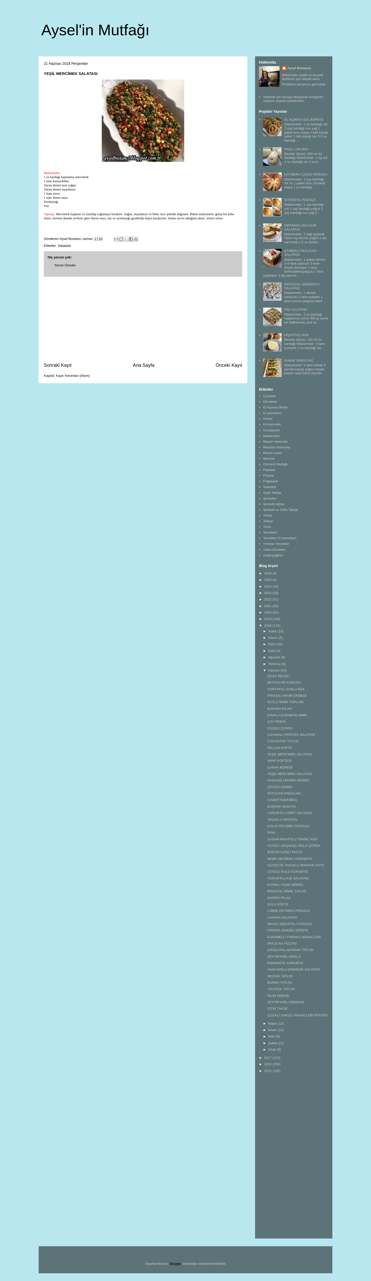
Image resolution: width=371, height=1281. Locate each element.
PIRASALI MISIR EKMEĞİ (286, 696)
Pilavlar (268, 475)
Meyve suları (272, 453)
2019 (268, 619)
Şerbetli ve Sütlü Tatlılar (280, 510)
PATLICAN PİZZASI (282, 943)
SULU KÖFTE (277, 904)
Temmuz (275, 664)
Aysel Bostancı (299, 68)
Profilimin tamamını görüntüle (304, 84)
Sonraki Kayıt (58, 365)
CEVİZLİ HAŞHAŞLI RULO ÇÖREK (294, 846)
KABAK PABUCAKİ (298, 360)
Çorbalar (269, 396)
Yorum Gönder (65, 265)
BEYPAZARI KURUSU (284, 682)
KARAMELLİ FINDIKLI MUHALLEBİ (294, 937)
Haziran (274, 670)
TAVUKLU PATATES (282, 820)
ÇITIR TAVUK (277, 1008)
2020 (268, 612)
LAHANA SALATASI (282, 917)
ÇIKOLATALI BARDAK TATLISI (290, 950)
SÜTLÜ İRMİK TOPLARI (285, 702)
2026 (268, 573)
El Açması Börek (275, 407)
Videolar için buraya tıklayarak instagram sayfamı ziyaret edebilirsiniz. (293, 99)
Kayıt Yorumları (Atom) (73, 376)
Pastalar (269, 470)
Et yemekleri (272, 413)
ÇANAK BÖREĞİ (280, 767)
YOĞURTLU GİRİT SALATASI (289, 813)
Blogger (175, 1264)
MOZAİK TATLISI (280, 976)
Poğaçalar (270, 481)
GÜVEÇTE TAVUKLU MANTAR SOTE (295, 865)
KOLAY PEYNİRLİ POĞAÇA (288, 826)
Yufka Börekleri (274, 550)
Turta (267, 527)
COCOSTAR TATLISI (283, 741)
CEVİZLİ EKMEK (279, 787)
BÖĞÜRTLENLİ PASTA (284, 852)
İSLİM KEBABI (278, 996)
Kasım (273, 638)
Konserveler (272, 424)
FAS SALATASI (295, 309)
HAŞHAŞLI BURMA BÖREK (288, 780)
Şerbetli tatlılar (273, 504)
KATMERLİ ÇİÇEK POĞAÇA (305, 174)
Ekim (272, 644)
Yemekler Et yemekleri (279, 538)
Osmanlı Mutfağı (275, 464)
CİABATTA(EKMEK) (282, 800)
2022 (268, 599)
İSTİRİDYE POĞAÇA (300, 200)
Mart (272, 1036)
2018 (268, 626)
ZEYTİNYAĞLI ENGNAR (285, 1002)
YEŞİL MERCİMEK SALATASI (289, 754)
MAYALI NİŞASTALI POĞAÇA (289, 924)
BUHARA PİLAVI (279, 709)
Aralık (273, 631)
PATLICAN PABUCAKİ (284, 793)
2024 (268, 586)
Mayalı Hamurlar (275, 441)
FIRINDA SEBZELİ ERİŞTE (287, 930)
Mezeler (269, 458)
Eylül (272, 651)
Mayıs (273, 1023)
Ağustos (274, 657)
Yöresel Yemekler (276, 544)
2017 (268, 1058)
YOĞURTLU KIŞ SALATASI (287, 878)
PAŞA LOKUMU (296, 149)
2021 (268, 606)
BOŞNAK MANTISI (281, 806)
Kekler (268, 419)
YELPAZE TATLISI (281, 989)
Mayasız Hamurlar (276, 447)
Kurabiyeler (271, 430)
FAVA (271, 832)
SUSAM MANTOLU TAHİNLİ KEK (292, 839)
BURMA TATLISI (279, 982)
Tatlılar (268, 521)
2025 (268, 580)
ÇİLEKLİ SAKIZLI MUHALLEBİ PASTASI (297, 1015)
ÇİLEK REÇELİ (278, 676)
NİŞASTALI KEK (296, 335)
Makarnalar (271, 436)
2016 (268, 1064)
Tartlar (267, 515)
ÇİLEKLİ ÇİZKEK (280, 728)
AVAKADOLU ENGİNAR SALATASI (293, 969)
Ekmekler (270, 402)
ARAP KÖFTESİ (279, 761)
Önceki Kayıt (229, 365)
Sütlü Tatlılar (272, 493)
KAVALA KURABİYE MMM (287, 715)
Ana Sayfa (144, 365)
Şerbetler (270, 498)
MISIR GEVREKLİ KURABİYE (289, 859)
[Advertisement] (143, 319)
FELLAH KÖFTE (279, 748)
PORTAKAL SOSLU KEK (286, 689)
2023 (268, 593)
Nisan (273, 1030)
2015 (268, 1071)
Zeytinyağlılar (273, 555)
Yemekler (270, 532)
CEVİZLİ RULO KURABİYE (287, 872)
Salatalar (64, 246)
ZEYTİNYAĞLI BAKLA (283, 956)
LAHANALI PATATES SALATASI (291, 735)
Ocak (272, 1049)
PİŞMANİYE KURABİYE (285, 963)
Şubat (273, 1043)
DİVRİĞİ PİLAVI (279, 898)
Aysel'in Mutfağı (95, 30)
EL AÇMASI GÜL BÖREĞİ (303, 119)
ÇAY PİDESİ (276, 722)
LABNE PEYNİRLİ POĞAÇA (288, 911)
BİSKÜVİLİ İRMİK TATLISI (286, 891)
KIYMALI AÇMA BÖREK (285, 885)
